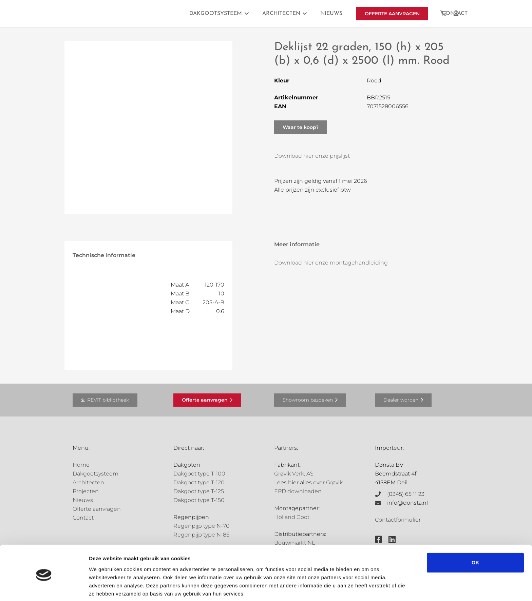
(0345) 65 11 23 (405, 494)
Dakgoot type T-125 (198, 491)
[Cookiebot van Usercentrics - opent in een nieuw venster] (44, 588)
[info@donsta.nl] (381, 503)
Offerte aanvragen (97, 509)
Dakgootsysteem (95, 473)
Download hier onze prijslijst (312, 156)
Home (81, 465)
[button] (245, 13)
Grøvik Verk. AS (294, 473)
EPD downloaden (298, 491)
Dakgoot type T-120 (199, 482)
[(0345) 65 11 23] (381, 494)
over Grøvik (328, 482)
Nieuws (83, 500)
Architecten (88, 482)
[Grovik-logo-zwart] (141, 13)
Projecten (86, 491)
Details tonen (105, 587)
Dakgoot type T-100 (199, 473)
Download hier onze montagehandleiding (331, 262)
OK (475, 538)
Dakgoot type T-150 (199, 500)
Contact (83, 518)
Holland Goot (291, 517)
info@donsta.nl (407, 503)
